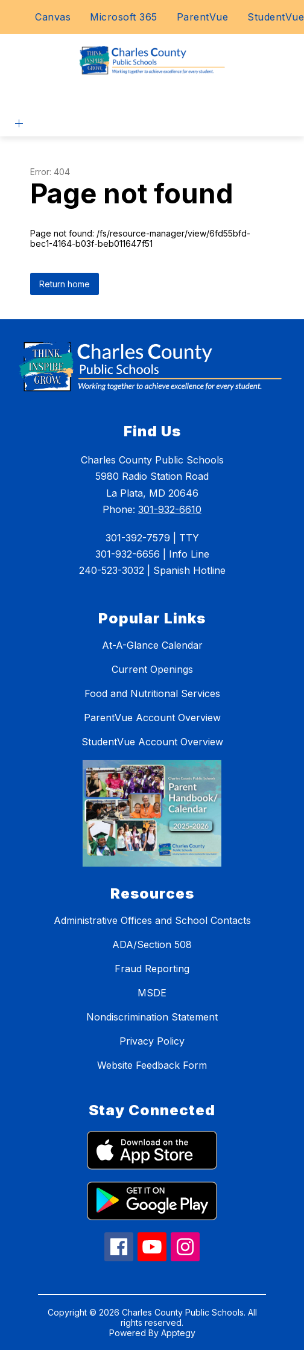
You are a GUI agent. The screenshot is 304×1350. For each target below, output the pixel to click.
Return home (64, 284)
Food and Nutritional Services (152, 693)
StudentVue (275, 17)
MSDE (152, 993)
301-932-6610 (169, 509)
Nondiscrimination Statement (152, 1017)
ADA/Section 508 (152, 944)
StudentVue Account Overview (152, 742)
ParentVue (203, 17)
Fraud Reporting (152, 969)
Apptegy (178, 1333)
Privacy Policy (152, 1041)
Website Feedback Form (152, 1065)
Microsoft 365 (123, 17)
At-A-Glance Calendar (152, 645)
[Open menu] (19, 123)
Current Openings (152, 669)
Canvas (53, 17)
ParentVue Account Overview (152, 718)
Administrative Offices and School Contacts (152, 920)
